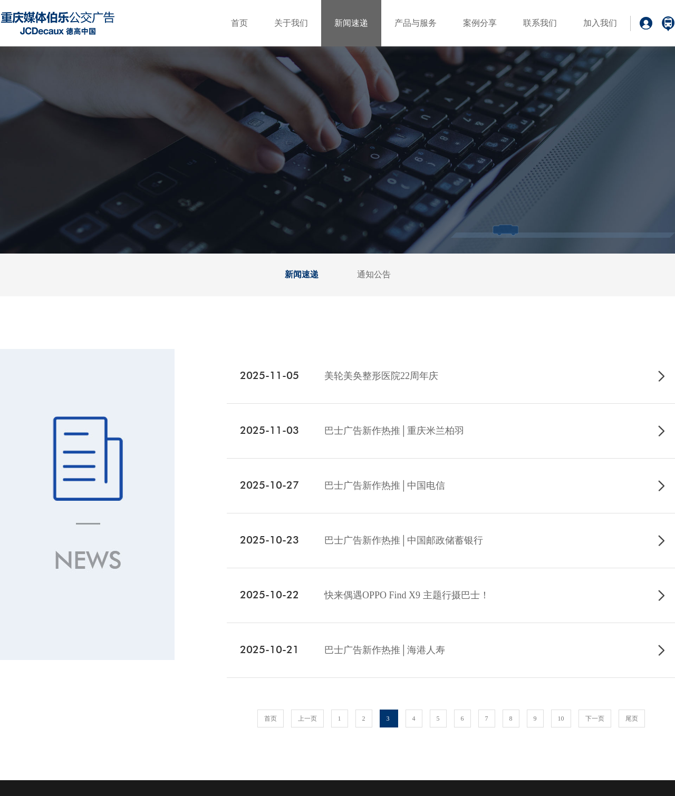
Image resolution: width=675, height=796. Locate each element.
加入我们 (600, 22)
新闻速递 (351, 22)
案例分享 (480, 22)
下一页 (594, 718)
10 (561, 718)
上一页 (307, 718)
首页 (239, 22)
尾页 (631, 718)
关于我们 (291, 22)
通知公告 (374, 274)
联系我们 (540, 22)
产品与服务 (415, 22)
